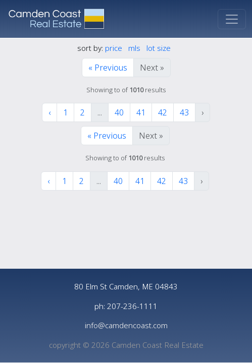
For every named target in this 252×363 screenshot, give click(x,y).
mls (134, 48)
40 (119, 112)
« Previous (107, 67)
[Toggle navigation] (232, 19)
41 (140, 112)
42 (162, 112)
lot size (158, 48)
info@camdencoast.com (126, 325)
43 (184, 112)
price (113, 48)
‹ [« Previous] (49, 112)
